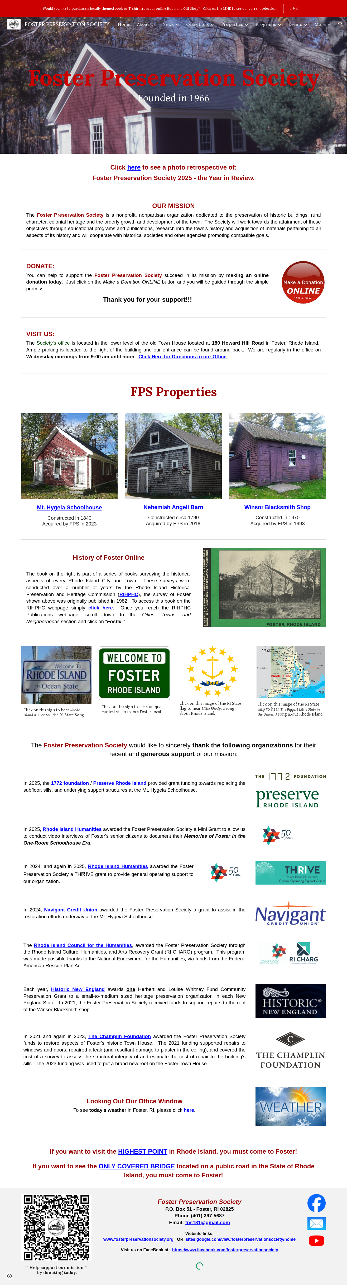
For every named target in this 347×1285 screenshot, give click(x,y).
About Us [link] (146, 24)
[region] (173, 8)
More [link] (320, 24)
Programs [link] (266, 24)
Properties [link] (232, 24)
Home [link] (124, 24)
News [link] (168, 24)
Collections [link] (197, 24)
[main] (173, 85)
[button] (340, 24)
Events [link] (295, 24)
